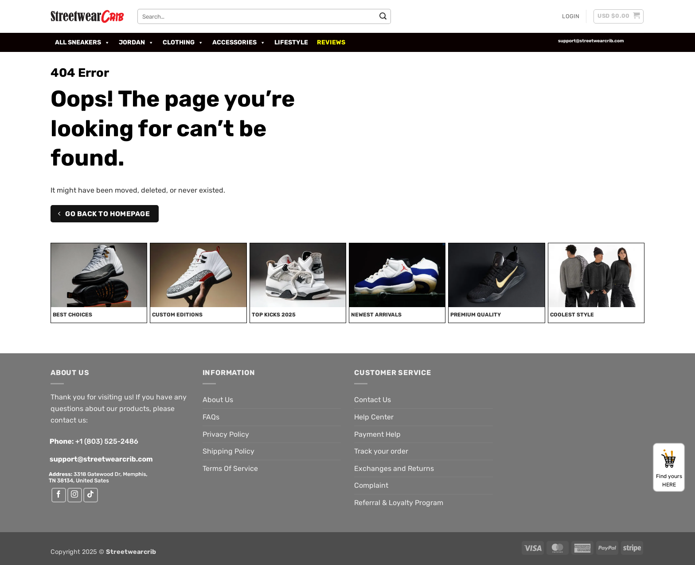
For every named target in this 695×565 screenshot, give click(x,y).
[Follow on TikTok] (90, 495)
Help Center (374, 417)
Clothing (183, 42)
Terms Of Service (230, 468)
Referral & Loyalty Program (398, 502)
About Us (218, 399)
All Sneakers (82, 42)
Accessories (239, 42)
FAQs (211, 417)
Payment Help (377, 434)
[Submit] (382, 16)
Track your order (381, 451)
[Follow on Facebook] (58, 495)
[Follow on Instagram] (74, 495)
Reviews (331, 42)
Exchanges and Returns (394, 468)
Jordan (136, 42)
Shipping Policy (228, 451)
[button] (570, 16)
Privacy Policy (226, 434)
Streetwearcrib (131, 552)
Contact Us (372, 399)
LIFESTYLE (291, 42)
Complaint (371, 485)
